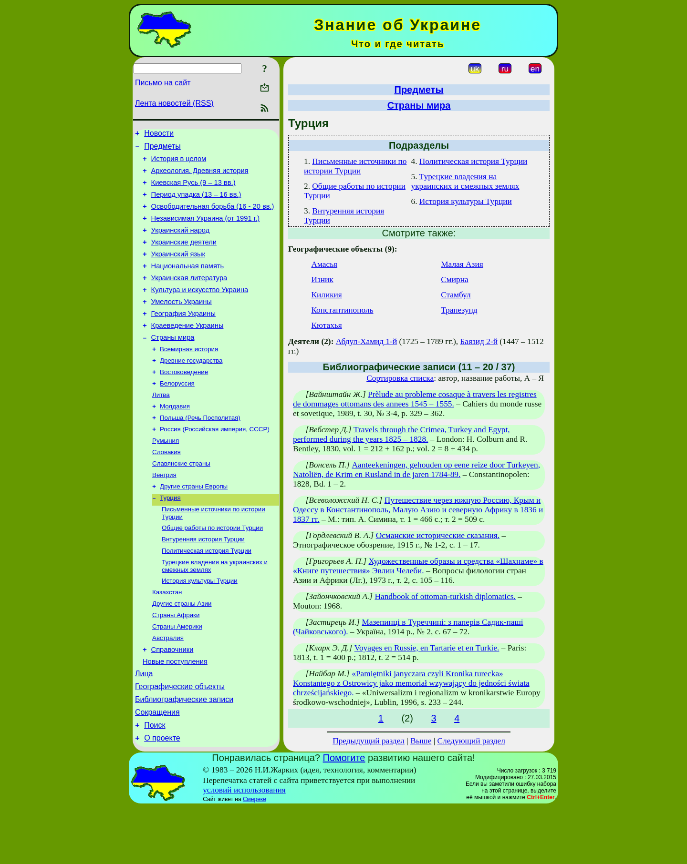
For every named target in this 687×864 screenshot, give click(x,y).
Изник (322, 279)
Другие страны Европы (194, 524)
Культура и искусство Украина (200, 310)
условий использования (244, 846)
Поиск (154, 785)
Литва (161, 425)
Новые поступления (175, 714)
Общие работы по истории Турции (212, 568)
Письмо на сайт (162, 83)
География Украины (183, 336)
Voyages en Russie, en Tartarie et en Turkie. (427, 647)
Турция (170, 536)
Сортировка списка (400, 378)
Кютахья (326, 325)
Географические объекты (180, 742)
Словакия (166, 487)
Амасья (324, 264)
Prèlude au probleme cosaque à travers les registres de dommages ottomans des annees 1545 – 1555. (415, 399)
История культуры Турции (200, 625)
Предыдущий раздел (369, 740)
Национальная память (187, 283)
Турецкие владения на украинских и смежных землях (465, 181)
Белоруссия (177, 413)
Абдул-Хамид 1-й (366, 341)
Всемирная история (189, 375)
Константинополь (342, 310)
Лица (144, 727)
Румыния (165, 474)
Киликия (326, 294)
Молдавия (175, 437)
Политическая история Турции (206, 593)
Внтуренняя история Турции (203, 581)
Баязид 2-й (479, 341)
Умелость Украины (181, 323)
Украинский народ (180, 243)
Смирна (454, 279)
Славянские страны (181, 499)
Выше (420, 740)
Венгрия (164, 512)
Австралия (168, 687)
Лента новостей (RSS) (174, 103)
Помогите (344, 814)
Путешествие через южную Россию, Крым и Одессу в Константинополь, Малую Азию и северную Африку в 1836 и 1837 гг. (418, 510)
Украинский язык (178, 270)
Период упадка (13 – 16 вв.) (196, 203)
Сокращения (157, 770)
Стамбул (455, 294)
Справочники (172, 700)
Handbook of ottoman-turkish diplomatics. (445, 596)
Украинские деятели (184, 256)
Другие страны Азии (182, 650)
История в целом (179, 163)
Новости (159, 135)
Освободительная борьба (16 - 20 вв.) (212, 216)
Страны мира (173, 363)
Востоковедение (184, 400)
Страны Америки (177, 675)
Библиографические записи (184, 756)
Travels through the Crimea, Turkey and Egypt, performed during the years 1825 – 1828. (401, 434)
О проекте (162, 799)
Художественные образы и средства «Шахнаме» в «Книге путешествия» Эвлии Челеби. (418, 566)
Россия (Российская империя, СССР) (215, 462)
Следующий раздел (471, 740)
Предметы (162, 149)
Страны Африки (175, 662)
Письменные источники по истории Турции (355, 166)
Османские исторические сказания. (438, 535)
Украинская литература (189, 296)
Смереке (254, 856)
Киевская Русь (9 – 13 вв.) (193, 189)
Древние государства (191, 388)
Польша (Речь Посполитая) (200, 450)
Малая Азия (462, 264)
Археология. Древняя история (200, 176)
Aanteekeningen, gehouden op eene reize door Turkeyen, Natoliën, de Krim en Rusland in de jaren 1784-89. (416, 469)
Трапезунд (459, 310)
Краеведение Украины (187, 350)
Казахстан (167, 637)
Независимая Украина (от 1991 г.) (205, 230)
